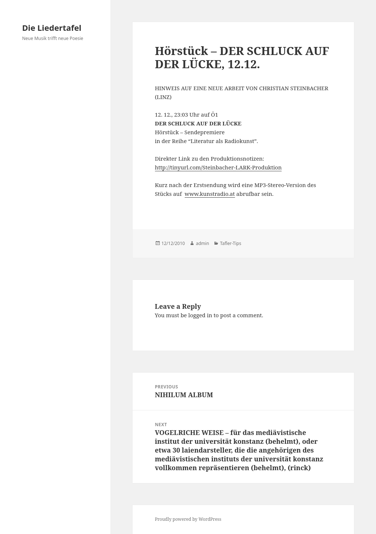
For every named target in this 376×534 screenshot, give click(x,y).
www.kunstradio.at (210, 193)
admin (202, 243)
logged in (200, 315)
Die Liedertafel (51, 27)
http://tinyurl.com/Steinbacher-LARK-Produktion (218, 167)
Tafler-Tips (230, 243)
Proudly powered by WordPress (188, 519)
